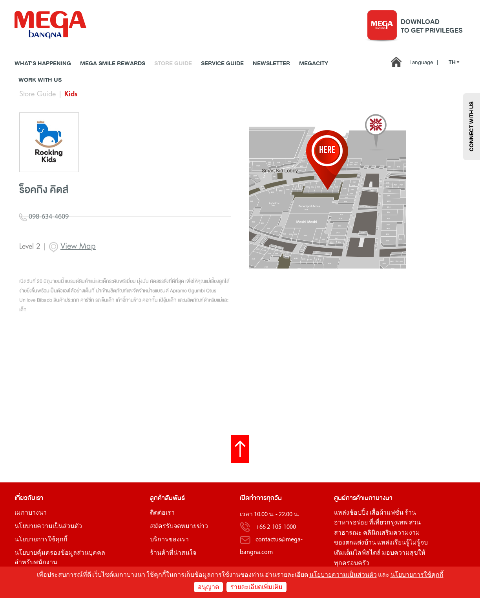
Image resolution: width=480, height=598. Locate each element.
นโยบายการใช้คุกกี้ (41, 540)
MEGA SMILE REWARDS (112, 63)
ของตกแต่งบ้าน (355, 543)
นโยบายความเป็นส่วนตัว (48, 526)
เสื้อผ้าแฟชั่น (386, 513)
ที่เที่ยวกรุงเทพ (388, 523)
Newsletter (271, 63)
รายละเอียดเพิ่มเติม (256, 587)
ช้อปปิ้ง (359, 513)
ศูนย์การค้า (348, 498)
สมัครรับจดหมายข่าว (179, 526)
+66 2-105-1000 (276, 527)
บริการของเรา (169, 540)
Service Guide (222, 63)
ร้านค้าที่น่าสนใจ (173, 553)
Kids (70, 94)
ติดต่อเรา (162, 513)
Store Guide (173, 63)
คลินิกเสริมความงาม (391, 533)
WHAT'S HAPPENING (43, 63)
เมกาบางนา (31, 513)
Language (423, 62)
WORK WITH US (40, 80)
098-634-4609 (44, 236)
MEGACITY (313, 63)
